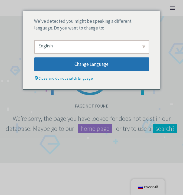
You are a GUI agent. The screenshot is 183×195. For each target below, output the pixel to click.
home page (95, 128)
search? (165, 128)
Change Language (91, 64)
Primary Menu (172, 8)
